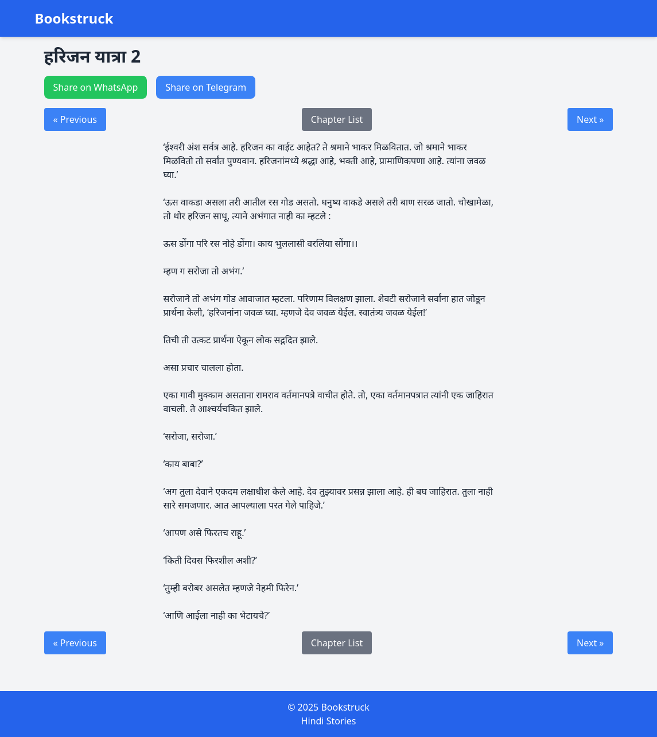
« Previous (75, 119)
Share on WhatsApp (95, 87)
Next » (590, 119)
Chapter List (337, 119)
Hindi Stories (328, 721)
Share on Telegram (205, 87)
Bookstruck (74, 18)
